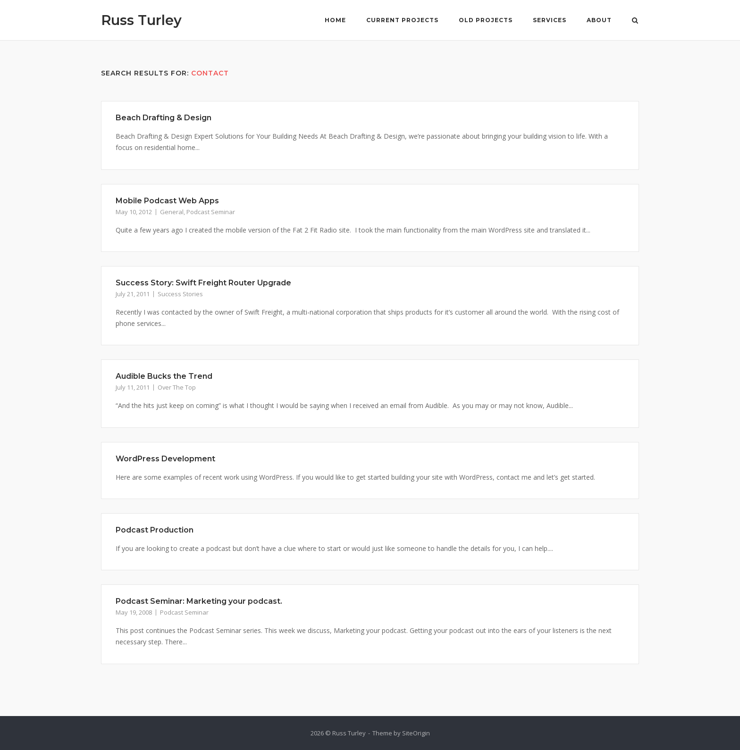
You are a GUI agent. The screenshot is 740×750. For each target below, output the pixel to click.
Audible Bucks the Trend (164, 376)
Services (549, 20)
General (172, 212)
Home (335, 20)
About (599, 20)
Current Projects (402, 20)
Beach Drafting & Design (163, 117)
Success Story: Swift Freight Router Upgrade (203, 282)
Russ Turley (141, 20)
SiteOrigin (416, 733)
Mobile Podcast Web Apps (167, 200)
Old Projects (486, 20)
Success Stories (180, 294)
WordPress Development (165, 458)
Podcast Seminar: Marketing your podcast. (199, 601)
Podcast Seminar (210, 212)
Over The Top (177, 387)
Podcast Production (154, 529)
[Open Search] (635, 21)
